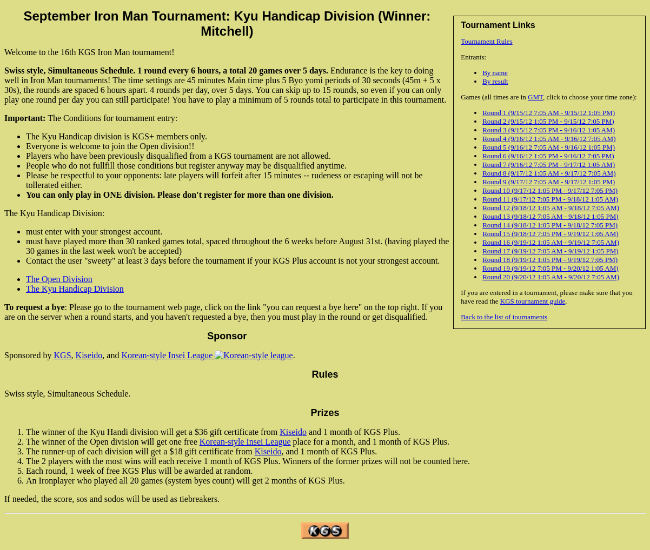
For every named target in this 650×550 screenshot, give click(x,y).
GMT (535, 97)
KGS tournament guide (533, 301)
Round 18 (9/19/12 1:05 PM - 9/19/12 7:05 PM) (550, 260)
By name (495, 73)
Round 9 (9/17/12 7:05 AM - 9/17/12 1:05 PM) (548, 182)
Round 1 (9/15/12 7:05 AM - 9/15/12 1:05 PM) (548, 113)
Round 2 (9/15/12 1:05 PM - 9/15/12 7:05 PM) (548, 121)
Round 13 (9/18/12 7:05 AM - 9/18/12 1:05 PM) (550, 216)
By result (495, 81)
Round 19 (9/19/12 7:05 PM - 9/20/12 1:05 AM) (550, 268)
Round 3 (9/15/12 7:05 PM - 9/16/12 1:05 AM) (548, 130)
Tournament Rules (487, 41)
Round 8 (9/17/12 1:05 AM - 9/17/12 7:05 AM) (548, 173)
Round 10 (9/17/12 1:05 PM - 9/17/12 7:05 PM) (550, 190)
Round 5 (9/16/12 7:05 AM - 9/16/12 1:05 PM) (548, 147)
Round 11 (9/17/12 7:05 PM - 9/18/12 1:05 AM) (550, 199)
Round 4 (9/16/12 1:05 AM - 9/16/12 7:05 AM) (548, 139)
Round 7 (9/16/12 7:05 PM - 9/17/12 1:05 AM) (548, 164)
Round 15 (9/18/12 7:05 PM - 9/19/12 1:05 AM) (550, 234)
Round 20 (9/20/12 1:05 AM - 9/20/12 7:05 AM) (550, 277)
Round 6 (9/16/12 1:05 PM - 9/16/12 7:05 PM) (548, 156)
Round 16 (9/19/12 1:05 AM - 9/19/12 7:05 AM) (550, 242)
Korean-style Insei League (207, 355)
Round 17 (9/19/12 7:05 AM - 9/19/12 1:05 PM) (550, 251)
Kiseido (89, 355)
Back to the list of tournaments (504, 317)
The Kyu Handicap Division (75, 288)
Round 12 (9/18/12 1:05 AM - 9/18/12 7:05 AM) (550, 208)
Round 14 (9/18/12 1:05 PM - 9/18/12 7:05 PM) (550, 225)
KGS (62, 355)
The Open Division (59, 279)
